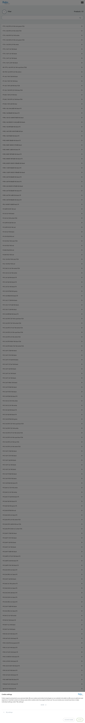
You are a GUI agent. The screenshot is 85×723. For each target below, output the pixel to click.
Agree (80, 720)
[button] (42, 705)
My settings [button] (9, 712)
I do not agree (69, 720)
